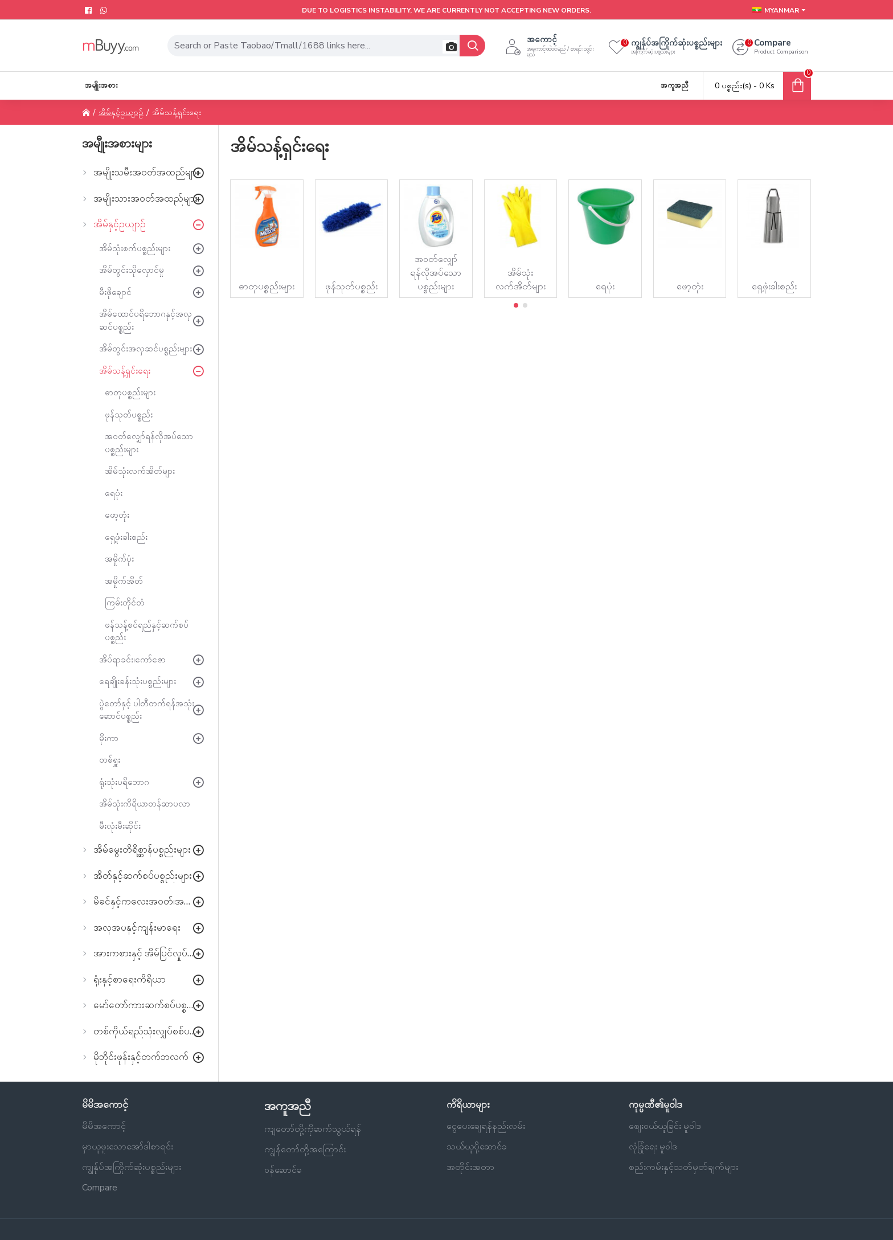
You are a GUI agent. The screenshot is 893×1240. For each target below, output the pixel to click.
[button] (450, 47)
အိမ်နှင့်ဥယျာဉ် (121, 112)
